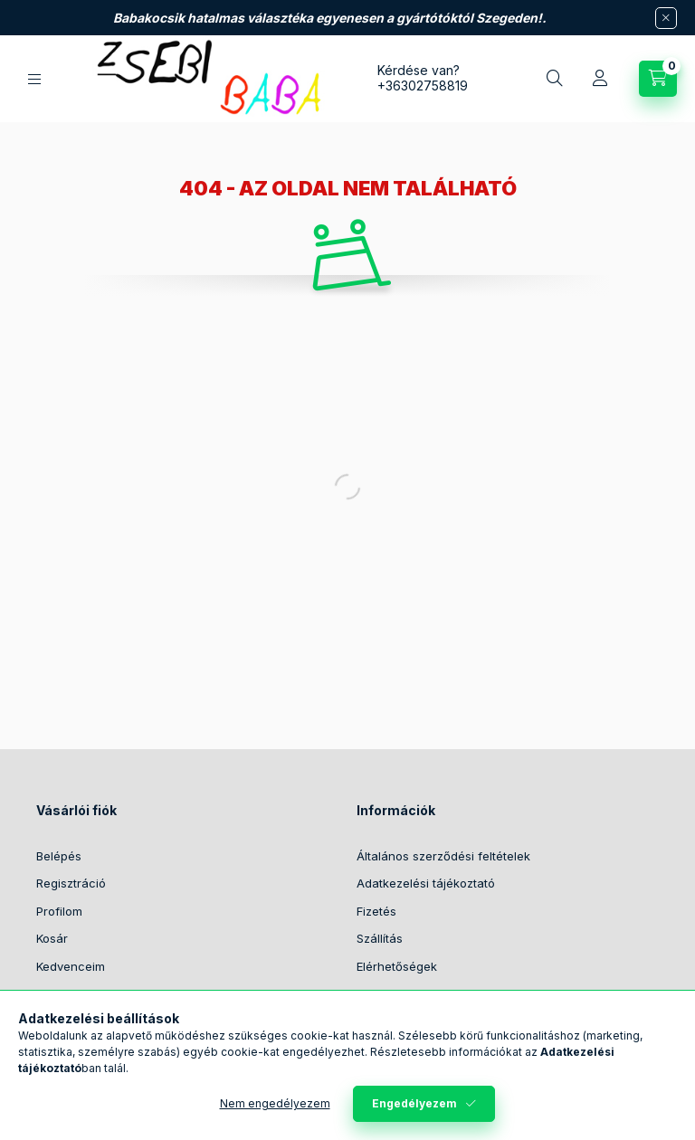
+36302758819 (422, 85)
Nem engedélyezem (275, 1103)
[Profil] (600, 79)
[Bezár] (666, 18)
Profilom (59, 911)
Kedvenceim (70, 966)
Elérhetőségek (397, 966)
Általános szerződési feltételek (443, 856)
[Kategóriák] (34, 79)
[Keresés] (555, 79)
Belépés (58, 856)
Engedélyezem (414, 1103)
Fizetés (376, 911)
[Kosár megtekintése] (658, 79)
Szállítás (380, 938)
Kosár (52, 938)
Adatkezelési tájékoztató (426, 883)
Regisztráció (71, 883)
